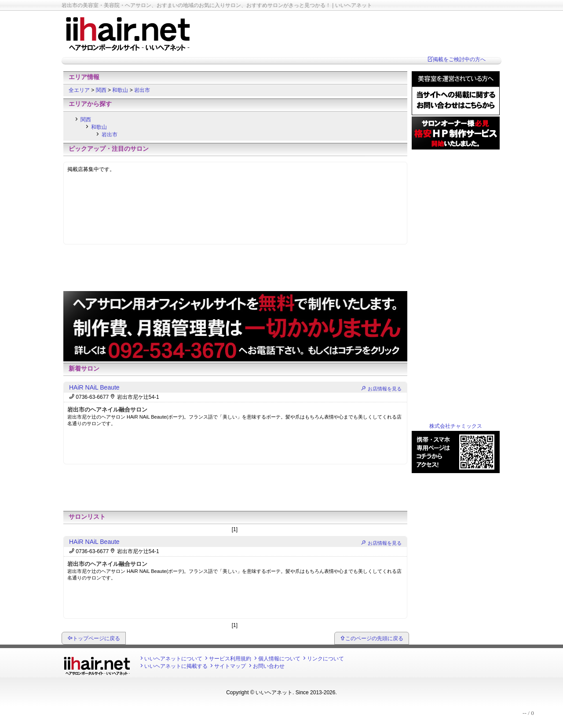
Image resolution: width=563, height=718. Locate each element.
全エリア (80, 90)
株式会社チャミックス (455, 426)
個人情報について (279, 659)
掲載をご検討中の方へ (459, 59)
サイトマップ (230, 666)
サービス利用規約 (230, 659)
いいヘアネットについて (173, 659)
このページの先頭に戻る (374, 638)
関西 (102, 90)
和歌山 (120, 90)
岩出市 (142, 90)
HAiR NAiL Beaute (94, 387)
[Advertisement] (235, 270)
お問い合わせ (269, 666)
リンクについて (325, 659)
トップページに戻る (96, 638)
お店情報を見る (385, 388)
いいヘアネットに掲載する (176, 666)
